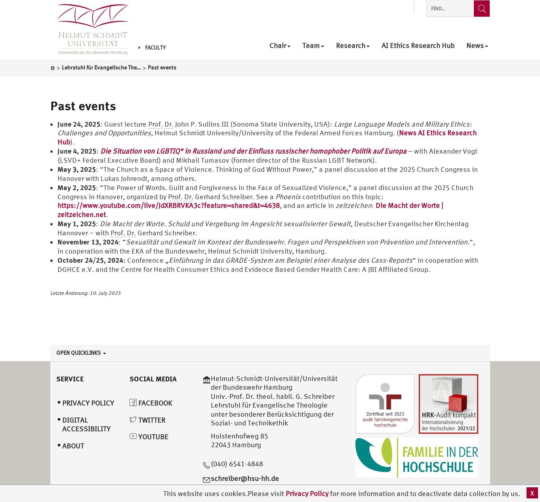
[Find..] (482, 8)
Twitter (147, 420)
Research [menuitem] (353, 46)
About (73, 446)
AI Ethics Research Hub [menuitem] (418, 46)
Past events (83, 105)
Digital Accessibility (86, 424)
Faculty (152, 47)
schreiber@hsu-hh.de (245, 478)
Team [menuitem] (313, 46)
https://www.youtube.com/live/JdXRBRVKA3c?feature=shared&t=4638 (168, 205)
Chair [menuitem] (279, 46)
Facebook (151, 403)
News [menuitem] (477, 46)
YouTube (149, 437)
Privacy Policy (308, 493)
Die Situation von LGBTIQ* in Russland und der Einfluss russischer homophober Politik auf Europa (253, 151)
